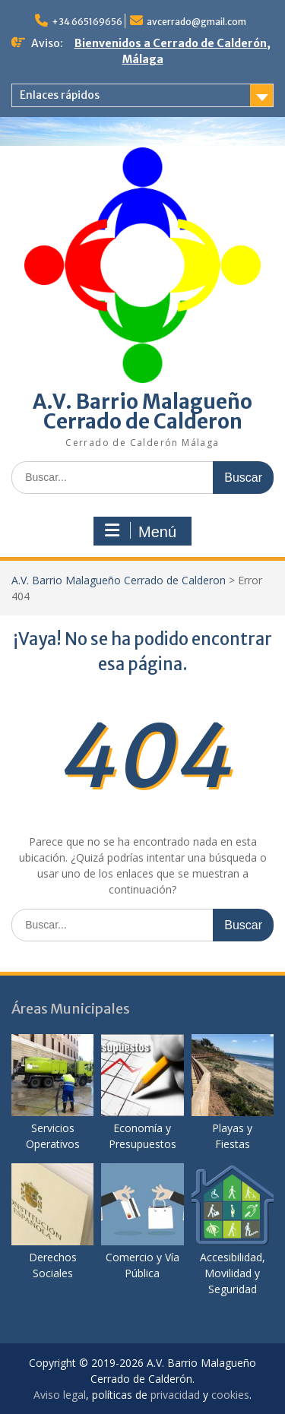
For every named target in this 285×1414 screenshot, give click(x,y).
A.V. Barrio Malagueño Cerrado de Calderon (142, 411)
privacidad (175, 1394)
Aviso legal (59, 1394)
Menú (140, 531)
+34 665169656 (87, 21)
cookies (230, 1394)
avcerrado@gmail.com (196, 21)
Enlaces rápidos (60, 95)
